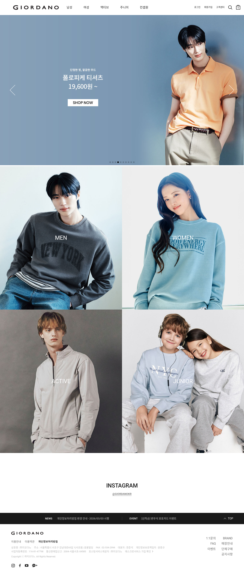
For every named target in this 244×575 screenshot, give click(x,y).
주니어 (124, 7)
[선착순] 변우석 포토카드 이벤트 (159, 518)
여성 (86, 7)
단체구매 (227, 549)
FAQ (213, 543)
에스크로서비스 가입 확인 (138, 551)
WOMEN (183, 238)
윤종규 (161, 547)
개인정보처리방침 (48, 541)
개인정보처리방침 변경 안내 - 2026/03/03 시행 (83, 518)
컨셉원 (144, 7)
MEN (61, 238)
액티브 (104, 7)
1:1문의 (211, 538)
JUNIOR (183, 381)
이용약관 (30, 541)
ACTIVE (61, 381)
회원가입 (208, 7)
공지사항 (227, 554)
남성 (69, 7)
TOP (230, 518)
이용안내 (16, 541)
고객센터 (220, 7)
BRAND (228, 538)
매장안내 (227, 543)
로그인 (197, 7)
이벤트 (211, 549)
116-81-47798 (36, 551)
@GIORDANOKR (122, 493)
